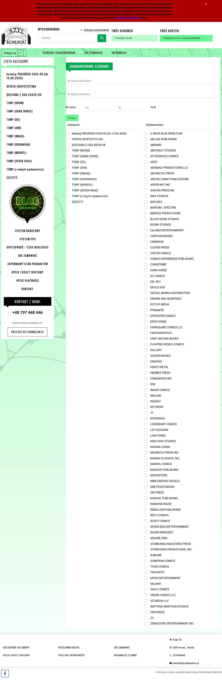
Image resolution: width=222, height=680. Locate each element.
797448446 (177, 655)
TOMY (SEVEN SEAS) (19, 161)
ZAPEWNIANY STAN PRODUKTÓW (27, 264)
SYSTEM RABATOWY (27, 231)
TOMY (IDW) (13, 128)
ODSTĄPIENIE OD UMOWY (16, 647)
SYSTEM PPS (27, 239)
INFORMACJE (119, 53)
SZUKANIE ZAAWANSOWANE (58, 53)
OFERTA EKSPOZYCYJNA (21, 86)
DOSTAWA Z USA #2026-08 (23, 95)
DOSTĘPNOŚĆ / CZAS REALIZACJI (27, 247)
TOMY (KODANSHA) (18, 144)
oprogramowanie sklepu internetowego (194, 672)
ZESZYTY (12, 178)
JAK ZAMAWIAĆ (93, 53)
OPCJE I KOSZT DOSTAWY (27, 272)
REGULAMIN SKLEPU (68, 647)
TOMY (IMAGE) (15, 136)
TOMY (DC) (13, 119)
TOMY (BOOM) (15, 103)
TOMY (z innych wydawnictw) (25, 169)
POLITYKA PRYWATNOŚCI (71, 655)
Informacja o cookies (165, 672)
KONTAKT (27, 289)
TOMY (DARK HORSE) (19, 111)
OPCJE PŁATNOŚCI (27, 280)
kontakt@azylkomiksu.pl (27, 323)
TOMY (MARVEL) (16, 153)
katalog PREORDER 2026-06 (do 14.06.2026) (27, 76)
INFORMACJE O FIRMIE (125, 655)
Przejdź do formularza (27, 332)
